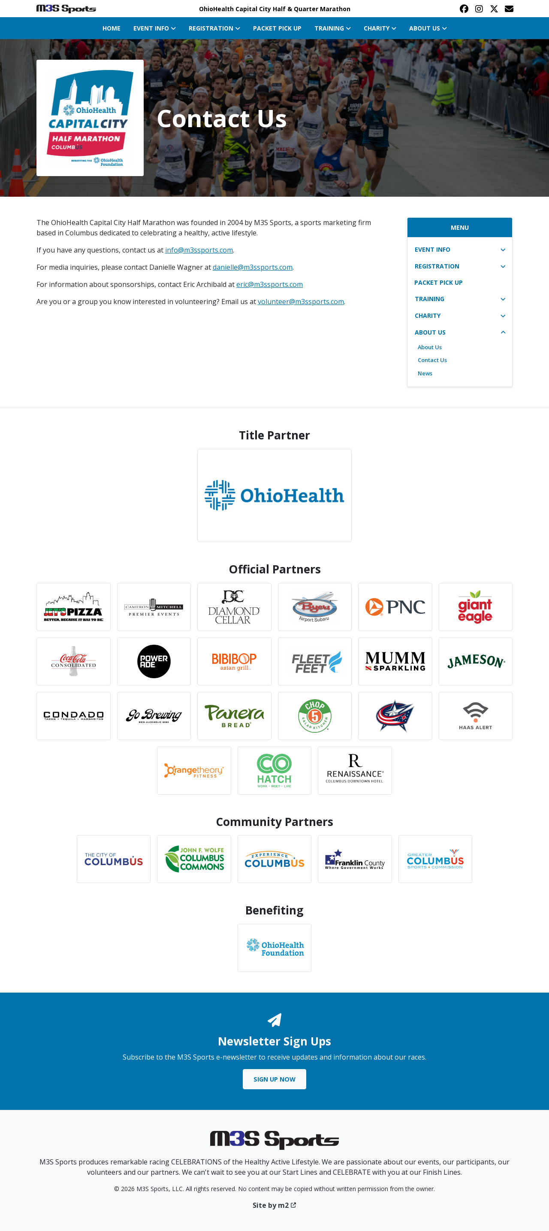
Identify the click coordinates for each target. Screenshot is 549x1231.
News (425, 373)
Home (112, 28)
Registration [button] (214, 28)
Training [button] (332, 28)
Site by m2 (275, 1205)
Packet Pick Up (277, 28)
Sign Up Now (274, 1079)
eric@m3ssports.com (269, 284)
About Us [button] (428, 28)
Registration (437, 266)
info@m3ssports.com (199, 250)
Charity (427, 315)
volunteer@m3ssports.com (301, 301)
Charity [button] (380, 28)
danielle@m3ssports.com (253, 267)
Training (429, 299)
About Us (430, 332)
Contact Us (432, 360)
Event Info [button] (154, 28)
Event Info (432, 249)
